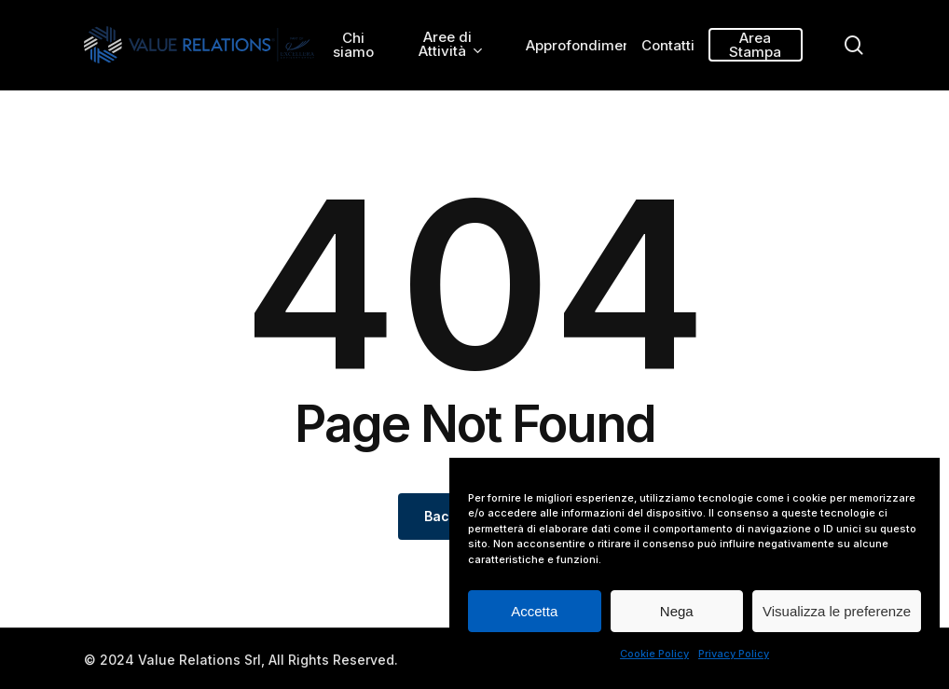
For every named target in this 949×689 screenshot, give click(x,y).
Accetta (534, 611)
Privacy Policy (733, 653)
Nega (677, 611)
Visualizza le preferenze (837, 611)
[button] (913, 10)
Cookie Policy (654, 653)
